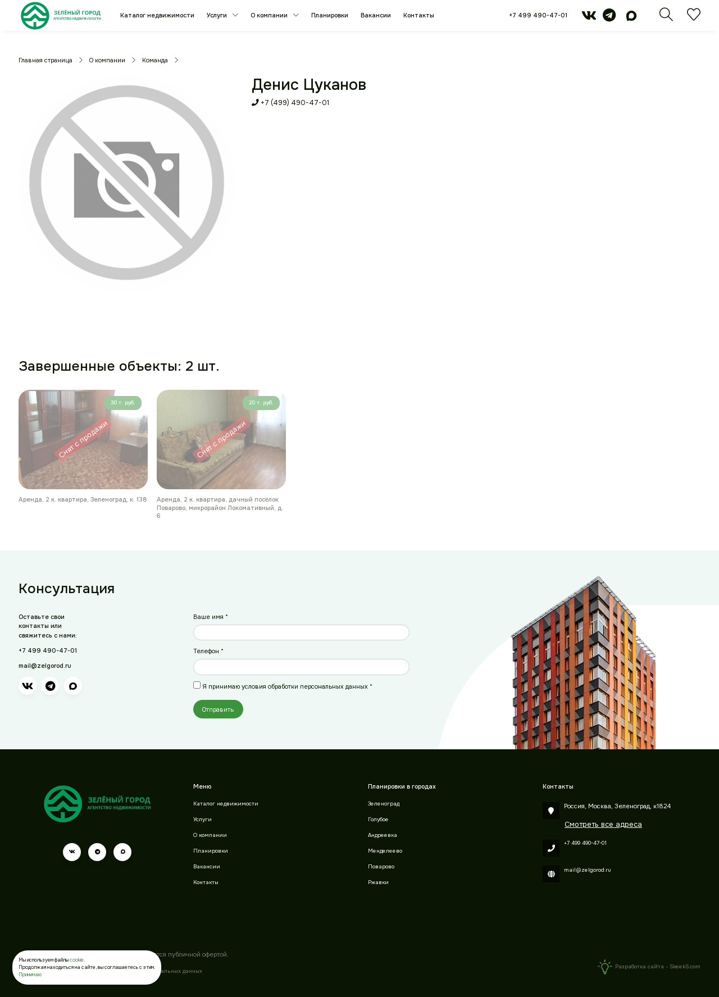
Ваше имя (210, 617)
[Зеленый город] (61, 15)
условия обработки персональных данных (305, 686)
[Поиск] (666, 18)
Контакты (418, 15)
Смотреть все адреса (603, 824)
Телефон (208, 651)
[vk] (589, 18)
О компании (270, 15)
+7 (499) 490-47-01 (290, 102)
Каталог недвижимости (157, 15)
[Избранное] (693, 18)
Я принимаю (287, 686)
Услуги (218, 15)
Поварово (381, 866)
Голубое (378, 819)
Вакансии (376, 15)
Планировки (329, 15)
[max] (631, 18)
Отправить (218, 709)
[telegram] (609, 18)
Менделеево (385, 851)
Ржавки (378, 882)
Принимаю (30, 974)
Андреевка (382, 835)
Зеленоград (383, 803)
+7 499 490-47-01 (538, 15)
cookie (77, 960)
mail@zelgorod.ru (45, 666)
